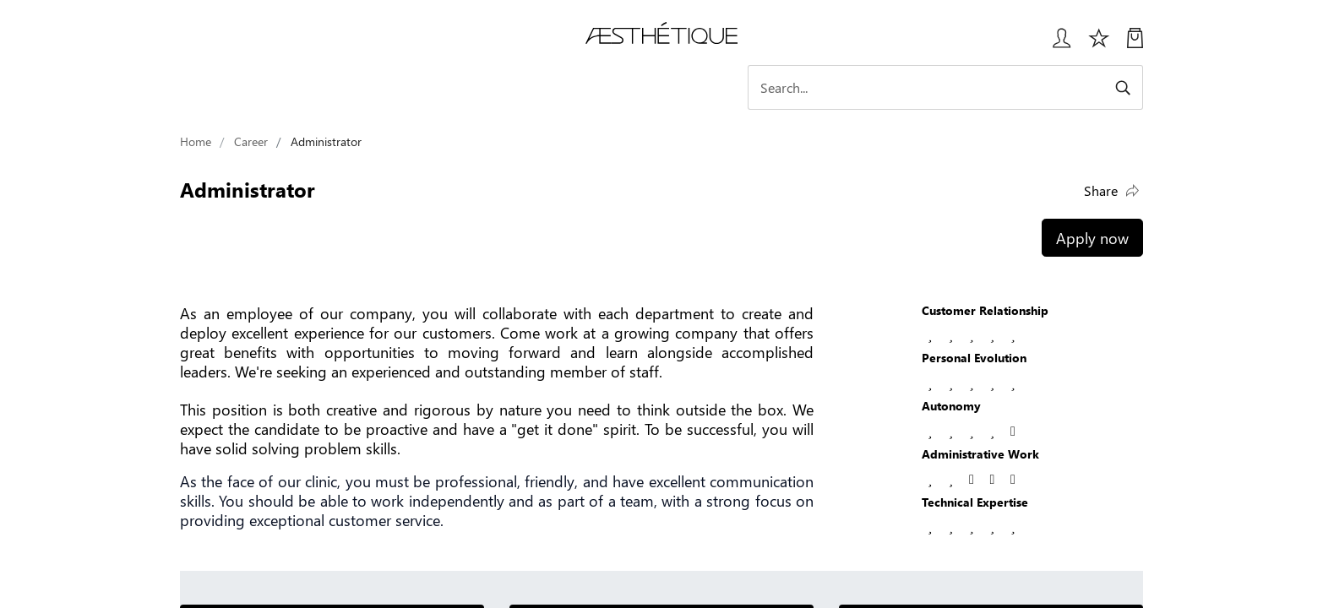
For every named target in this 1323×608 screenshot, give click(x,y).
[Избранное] (1099, 44)
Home (195, 141)
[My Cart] (1135, 44)
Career (251, 141)
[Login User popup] (1055, 44)
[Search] (995, 87)
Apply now (1092, 237)
